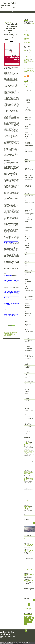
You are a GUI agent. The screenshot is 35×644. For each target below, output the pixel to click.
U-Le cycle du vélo (28, 383)
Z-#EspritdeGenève (28, 412)
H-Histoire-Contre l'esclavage (27, 183)
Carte (25, 514)
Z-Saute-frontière (27, 431)
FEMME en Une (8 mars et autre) (29, 155)
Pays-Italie (26, 263)
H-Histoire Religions (28, 173)
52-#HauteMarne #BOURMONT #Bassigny (28, 100)
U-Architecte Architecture (29, 381)
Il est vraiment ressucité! (28, 54)
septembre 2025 (26, 38)
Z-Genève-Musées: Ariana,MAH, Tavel (28, 424)
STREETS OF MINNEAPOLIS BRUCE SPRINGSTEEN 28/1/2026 (29, 444)
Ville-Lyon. (26, 396)
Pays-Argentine (27, 243)
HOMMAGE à (27, 193)
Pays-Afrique (27, 238)
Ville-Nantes (27, 400)
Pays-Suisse (26, 277)
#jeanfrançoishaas (11, 330)
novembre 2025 (26, 35)
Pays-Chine (26, 252)
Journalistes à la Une (28, 215)
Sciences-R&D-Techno (28, 336)
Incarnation (26, 66)
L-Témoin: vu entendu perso (28, 223)
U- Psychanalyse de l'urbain (28, 379)
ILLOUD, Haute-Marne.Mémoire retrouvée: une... (27, 500)
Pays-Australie (27, 245)
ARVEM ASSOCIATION (27, 60)
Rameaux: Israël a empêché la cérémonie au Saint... (29, 562)
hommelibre (26, 491)
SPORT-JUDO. (27, 374)
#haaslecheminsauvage (7, 334)
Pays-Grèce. (26, 259)
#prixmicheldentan (6, 332)
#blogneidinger (26, 616)
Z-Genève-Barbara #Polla (29, 418)
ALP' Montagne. (27, 105)
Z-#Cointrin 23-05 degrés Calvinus (29, 411)
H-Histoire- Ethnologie (28, 181)
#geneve (31, 620)
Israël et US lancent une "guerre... (28, 581)
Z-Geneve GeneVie (27, 416)
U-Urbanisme (27, 391)
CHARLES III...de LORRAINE (27, 508)
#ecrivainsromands (16, 336)
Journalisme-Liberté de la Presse (29, 207)
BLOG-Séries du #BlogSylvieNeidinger (28, 143)
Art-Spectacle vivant (28, 138)
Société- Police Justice (28, 346)
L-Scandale (26, 221)
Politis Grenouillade (28, 313)
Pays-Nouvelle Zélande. (28, 270)
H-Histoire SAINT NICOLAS (29, 175)
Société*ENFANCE (16, 328)
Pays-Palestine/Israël (28, 272)
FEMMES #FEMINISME (28, 156)
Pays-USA (26, 288)
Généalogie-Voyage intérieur (28, 162)
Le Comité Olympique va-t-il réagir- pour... (29, 459)
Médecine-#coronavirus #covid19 (28, 228)
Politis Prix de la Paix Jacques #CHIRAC (28, 319)
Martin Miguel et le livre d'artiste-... (28, 50)
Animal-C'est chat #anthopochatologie (28, 110)
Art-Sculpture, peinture (28, 134)
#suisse (25, 618)
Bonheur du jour (26, 64)
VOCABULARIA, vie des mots (28, 406)
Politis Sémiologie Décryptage (28, 325)
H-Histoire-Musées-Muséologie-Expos (28, 186)
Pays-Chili (26, 250)
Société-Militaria (27, 361)
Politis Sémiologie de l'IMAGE (28, 322)
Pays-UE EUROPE (27, 284)
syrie (33, 618)
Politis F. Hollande (27, 307)
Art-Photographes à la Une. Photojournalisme (29, 130)
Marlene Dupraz (27, 464)
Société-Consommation (28, 350)
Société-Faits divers (28, 358)
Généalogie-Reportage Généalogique (28, 159)
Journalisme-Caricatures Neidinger (29, 200)
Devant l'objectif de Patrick (29, 58)
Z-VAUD (26, 433)
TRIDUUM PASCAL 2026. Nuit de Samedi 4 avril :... (28, 545)
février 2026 (26, 31)
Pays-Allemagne (27, 241)
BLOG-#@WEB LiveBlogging (27, 140)
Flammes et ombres (27, 61)
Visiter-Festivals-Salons (28, 402)
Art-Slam (26, 136)
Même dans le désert (27, 63)
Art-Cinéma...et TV (28, 113)
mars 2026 (25, 30)
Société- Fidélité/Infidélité (29, 344)
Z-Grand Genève (27, 429)
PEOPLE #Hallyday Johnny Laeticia (29, 297)
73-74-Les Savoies (27, 102)
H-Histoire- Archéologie (28, 179)
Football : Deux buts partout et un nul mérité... (29, 69)
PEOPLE (26, 294)
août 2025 (25, 39)
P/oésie (30, 50)
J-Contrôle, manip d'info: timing (29, 196)
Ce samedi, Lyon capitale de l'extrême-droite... (29, 592)
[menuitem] (2, 12)
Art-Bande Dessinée (28, 112)
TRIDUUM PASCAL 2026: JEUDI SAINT (28, 557)
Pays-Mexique (27, 268)
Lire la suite (32, 23)
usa (31, 616)
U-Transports (27, 389)
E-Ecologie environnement (29, 145)
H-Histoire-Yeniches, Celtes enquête (29, 189)
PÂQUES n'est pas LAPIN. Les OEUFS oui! (28, 71)
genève (28, 620)
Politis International (28, 315)
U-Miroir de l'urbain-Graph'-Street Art (28, 386)
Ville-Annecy (27, 393)
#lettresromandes (6, 333)
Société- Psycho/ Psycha (28, 348)
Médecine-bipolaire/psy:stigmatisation (29, 231)
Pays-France (27, 256)
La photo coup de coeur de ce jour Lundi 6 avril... (28, 57)
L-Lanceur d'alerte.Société (29, 219)
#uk (24, 620)
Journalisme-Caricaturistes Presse (29, 203)
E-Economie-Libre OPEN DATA (29, 152)
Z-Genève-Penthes (28, 426)
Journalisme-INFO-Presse (29, 205)
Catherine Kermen (27, 450)
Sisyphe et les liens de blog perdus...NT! (29, 487)
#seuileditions (13, 334)
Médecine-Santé (27, 236)
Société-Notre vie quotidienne (27, 367)
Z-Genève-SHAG (27, 428)
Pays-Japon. (26, 265)
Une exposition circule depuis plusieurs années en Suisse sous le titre (11, 241)
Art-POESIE (26, 132)
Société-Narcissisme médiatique (28, 364)
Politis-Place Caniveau (28, 329)
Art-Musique (27, 128)
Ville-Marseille (27, 398)
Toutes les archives (27, 42)
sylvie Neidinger (27, 442)
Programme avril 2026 (27, 59)
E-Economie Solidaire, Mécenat (28, 149)
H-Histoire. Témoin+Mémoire (27, 191)
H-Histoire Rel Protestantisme (27, 172)
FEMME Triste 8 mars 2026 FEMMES (29, 575)
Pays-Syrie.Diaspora (28, 281)
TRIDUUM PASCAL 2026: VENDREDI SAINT (28, 551)
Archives (8, 11)
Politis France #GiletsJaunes (27, 311)
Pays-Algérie (27, 240)
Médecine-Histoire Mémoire (28, 234)
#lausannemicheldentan (13, 332)
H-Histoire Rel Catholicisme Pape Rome (29, 169)
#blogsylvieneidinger (7, 331)
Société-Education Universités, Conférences (29, 356)
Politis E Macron (27, 305)
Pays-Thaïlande (27, 283)
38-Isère (26, 97)
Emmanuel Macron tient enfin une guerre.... (28, 473)
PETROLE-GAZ (27, 303)
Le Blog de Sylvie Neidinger (9, 4)
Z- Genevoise (27, 408)
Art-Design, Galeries (28, 117)
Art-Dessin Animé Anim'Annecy (28, 120)
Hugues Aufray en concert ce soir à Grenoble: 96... (29, 569)
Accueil (2, 11)
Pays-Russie (26, 275)
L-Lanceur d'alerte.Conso (29, 217)
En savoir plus (11, 643)
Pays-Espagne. (27, 254)
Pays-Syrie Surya (27, 279)
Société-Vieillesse (27, 372)
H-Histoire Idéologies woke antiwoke (29, 166)
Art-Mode (26, 126)
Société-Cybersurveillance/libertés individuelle (29, 353)
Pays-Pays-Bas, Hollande (29, 274)
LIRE (25, 225)
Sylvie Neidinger (27, 458)
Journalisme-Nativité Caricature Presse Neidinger (28, 210)
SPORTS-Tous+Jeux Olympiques (28, 377)
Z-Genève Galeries (28, 414)
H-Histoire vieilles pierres (29, 177)
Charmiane (26, 478)
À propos (14, 11)
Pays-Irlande (27, 261)
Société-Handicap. (27, 360)
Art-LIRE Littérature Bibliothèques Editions (28, 124)
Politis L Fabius (27, 317)
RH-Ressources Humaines (29, 331)
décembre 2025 (26, 34)
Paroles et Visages (31, 52)
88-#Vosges (26, 104)
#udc (11, 331)
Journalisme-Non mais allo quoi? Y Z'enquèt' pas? (29, 214)
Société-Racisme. (27, 370)
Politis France (27, 309)
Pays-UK (26, 286)
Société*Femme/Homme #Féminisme (28, 341)
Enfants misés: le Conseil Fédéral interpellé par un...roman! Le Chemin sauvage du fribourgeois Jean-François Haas (11, 31)
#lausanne (11, 333)
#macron (29, 618)
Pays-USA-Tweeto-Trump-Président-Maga (29, 291)
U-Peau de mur (27, 387)
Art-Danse (26, 115)
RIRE (25, 333)
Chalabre (31, 69)
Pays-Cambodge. (27, 247)
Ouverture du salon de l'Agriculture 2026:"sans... (29, 587)
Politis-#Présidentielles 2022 (28, 327)
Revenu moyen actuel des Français (28, 52)
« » (8, 275)
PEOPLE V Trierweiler (28, 301)
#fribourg (13, 331)
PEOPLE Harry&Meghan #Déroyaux (28, 300)
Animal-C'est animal (28, 107)
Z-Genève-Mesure (27, 421)
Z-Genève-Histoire (28, 420)
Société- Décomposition (28, 343)
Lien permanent (6, 328)
